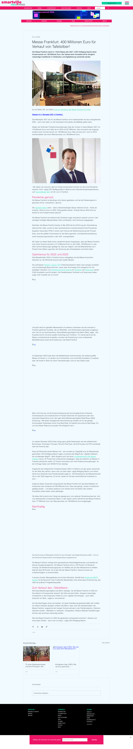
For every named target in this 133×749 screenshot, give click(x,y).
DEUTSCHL (61, 717)
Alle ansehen (106, 643)
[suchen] (99, 8)
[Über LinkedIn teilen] (42, 627)
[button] (127, 3)
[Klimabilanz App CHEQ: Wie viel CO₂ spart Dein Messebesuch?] (66, 653)
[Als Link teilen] (46, 627)
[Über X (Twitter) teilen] (37, 627)
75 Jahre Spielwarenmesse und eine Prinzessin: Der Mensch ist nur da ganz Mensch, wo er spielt (35, 665)
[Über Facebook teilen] (33, 627)
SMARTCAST (62, 723)
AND (65, 717)
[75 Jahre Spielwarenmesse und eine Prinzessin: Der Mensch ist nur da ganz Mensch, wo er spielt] (36, 653)
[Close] (130, 737)
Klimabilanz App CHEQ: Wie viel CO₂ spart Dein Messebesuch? (65, 665)
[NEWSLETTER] (112, 3)
